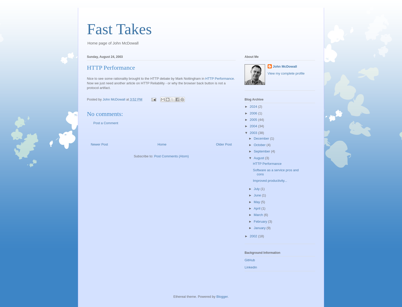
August (259, 158)
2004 (254, 126)
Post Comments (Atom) (171, 156)
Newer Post (99, 144)
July (257, 189)
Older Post (224, 144)
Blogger (222, 297)
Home (162, 144)
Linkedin (251, 267)
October (260, 145)
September (262, 151)
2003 (254, 133)
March (259, 215)
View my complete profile (286, 73)
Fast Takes (119, 29)
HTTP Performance (219, 78)
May (257, 202)
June (258, 195)
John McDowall (285, 66)
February (261, 221)
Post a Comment (105, 123)
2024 (254, 107)
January (260, 228)
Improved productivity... (270, 181)
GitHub (250, 260)
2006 (254, 113)
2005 (254, 120)
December (262, 138)
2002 (254, 236)
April (258, 208)
